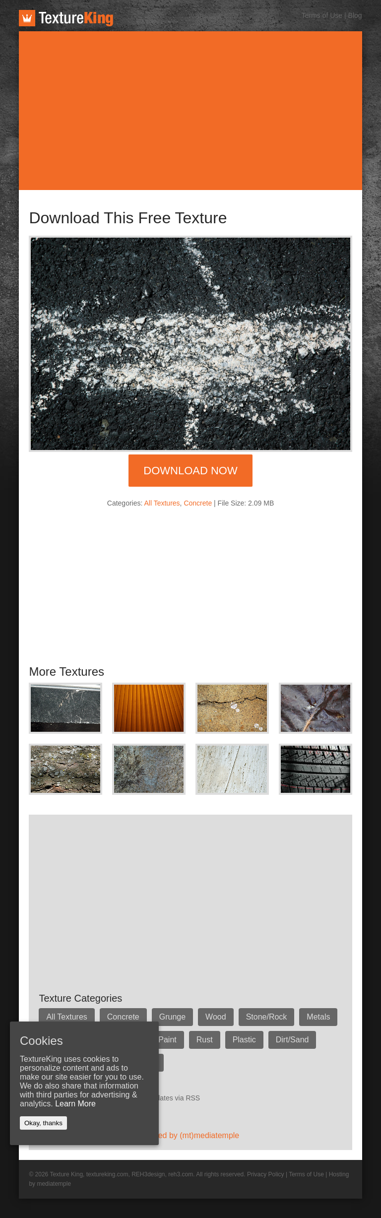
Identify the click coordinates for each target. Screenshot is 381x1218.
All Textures (162, 503)
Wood (215, 1017)
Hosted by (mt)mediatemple (191, 1135)
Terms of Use (322, 15)
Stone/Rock (266, 1017)
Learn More (75, 1103)
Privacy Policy (265, 1174)
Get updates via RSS (167, 1098)
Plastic (244, 1039)
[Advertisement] (190, 110)
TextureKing (66, 18)
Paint (167, 1039)
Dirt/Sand (292, 1039)
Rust (204, 1039)
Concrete (198, 503)
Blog (355, 15)
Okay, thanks (43, 1123)
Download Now (190, 470)
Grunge (172, 1017)
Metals (318, 1017)
